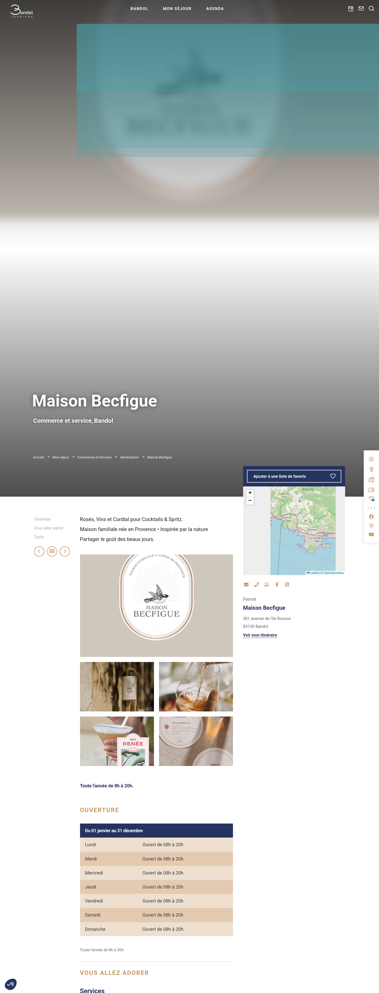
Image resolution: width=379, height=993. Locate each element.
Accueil (38, 457)
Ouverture (42, 519)
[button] (250, 493)
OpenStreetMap (334, 572)
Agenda (228, 12)
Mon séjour (189, 12)
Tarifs (39, 537)
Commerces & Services (94, 457)
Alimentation (130, 457)
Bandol (150, 12)
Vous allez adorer (48, 528)
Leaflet (313, 572)
